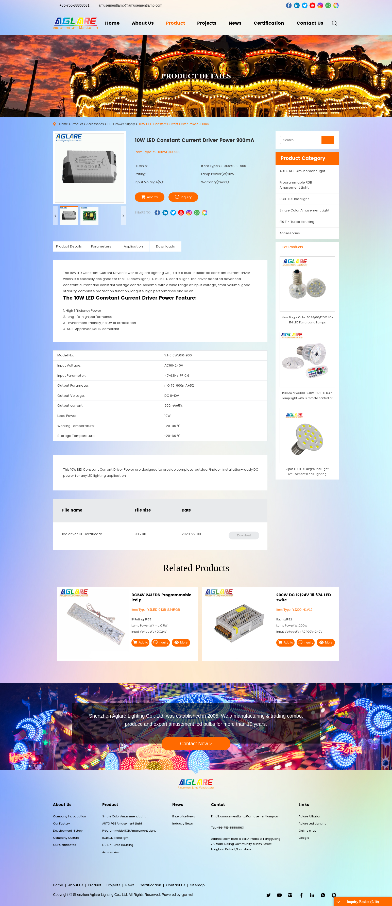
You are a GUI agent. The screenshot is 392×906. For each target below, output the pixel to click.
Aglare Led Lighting (313, 823)
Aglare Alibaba (309, 816)
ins (320, 5)
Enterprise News (183, 816)
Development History (67, 831)
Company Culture (66, 838)
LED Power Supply (121, 124)
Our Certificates (64, 845)
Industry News (182, 823)
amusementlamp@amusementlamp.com (130, 5)
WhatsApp (323, 895)
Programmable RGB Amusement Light (296, 185)
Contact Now (196, 743)
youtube (312, 5)
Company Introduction (69, 816)
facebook (289, 5)
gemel (187, 894)
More (181, 642)
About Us (143, 23)
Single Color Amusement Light (305, 210)
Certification (269, 23)
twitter (305, 5)
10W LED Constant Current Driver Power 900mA (174, 124)
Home (112, 23)
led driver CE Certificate (82, 534)
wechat (336, 5)
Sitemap (197, 885)
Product (175, 23)
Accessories (95, 124)
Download (244, 535)
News (235, 23)
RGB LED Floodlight (294, 199)
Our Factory (61, 823)
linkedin (297, 5)
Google (304, 838)
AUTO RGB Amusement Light (303, 171)
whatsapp (328, 5)
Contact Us (310, 23)
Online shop (307, 831)
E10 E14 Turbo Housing (297, 222)
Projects (206, 23)
